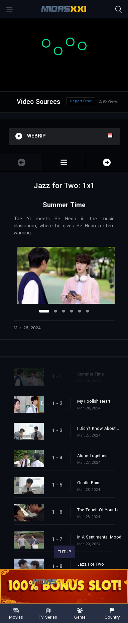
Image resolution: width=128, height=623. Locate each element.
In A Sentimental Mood (99, 537)
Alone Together (92, 456)
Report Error (81, 101)
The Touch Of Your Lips (99, 510)
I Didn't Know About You (99, 429)
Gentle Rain (88, 483)
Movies (16, 614)
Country (112, 614)
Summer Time (90, 374)
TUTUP (64, 552)
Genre (80, 614)
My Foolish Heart (93, 401)
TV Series (48, 614)
